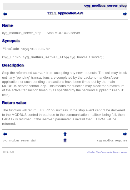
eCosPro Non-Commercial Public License (107, 152)
